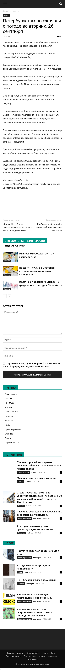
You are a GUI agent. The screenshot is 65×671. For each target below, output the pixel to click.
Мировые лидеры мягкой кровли (37, 478)
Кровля (8, 407)
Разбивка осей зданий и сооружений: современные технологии (48, 227)
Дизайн (8, 398)
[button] (5, 4)
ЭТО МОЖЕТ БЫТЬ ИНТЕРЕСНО (25, 240)
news (28, 506)
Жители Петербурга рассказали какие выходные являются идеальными (17, 227)
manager (37, 518)
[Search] (61, 4)
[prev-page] (5, 296)
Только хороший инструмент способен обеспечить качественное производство (39, 465)
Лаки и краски (11, 411)
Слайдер (9, 433)
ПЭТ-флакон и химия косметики (36, 579)
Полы (7, 424)
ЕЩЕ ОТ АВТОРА (15, 245)
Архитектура (11, 394)
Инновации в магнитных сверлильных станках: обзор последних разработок (34, 612)
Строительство (12, 442)
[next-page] (9, 296)
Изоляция (10, 402)
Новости (15, 11)
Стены (8, 438)
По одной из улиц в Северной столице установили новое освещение (37, 271)
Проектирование (13, 429)
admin (34, 472)
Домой (6, 11)
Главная (10, 653)
